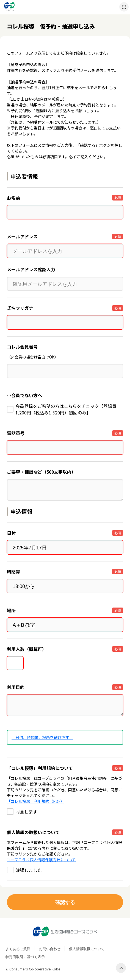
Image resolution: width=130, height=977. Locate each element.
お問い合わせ (49, 948)
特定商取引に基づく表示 (25, 956)
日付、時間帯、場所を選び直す (42, 737)
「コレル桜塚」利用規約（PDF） (35, 801)
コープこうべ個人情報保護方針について (41, 859)
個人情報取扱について (87, 948)
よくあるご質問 (18, 948)
